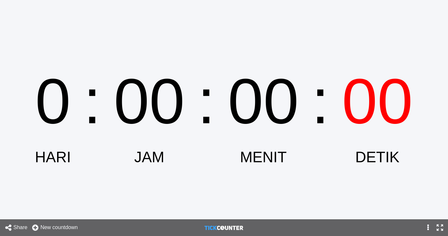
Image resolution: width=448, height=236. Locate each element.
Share (16, 228)
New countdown (54, 228)
